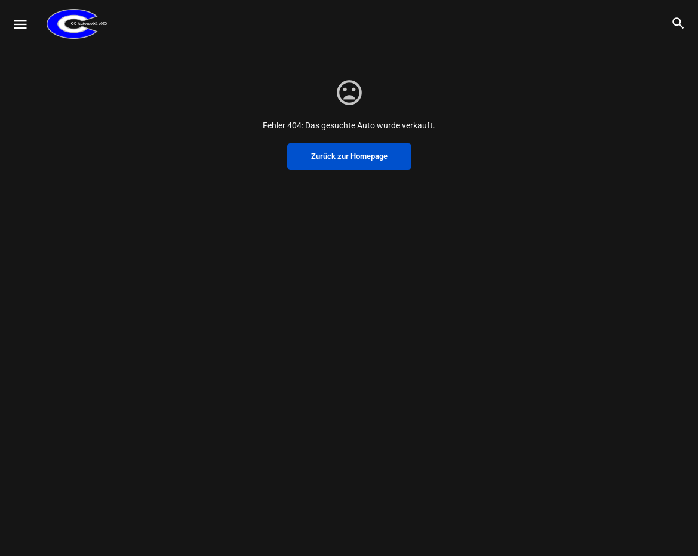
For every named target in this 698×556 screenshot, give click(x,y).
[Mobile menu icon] (20, 24)
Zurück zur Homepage (349, 156)
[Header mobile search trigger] (678, 23)
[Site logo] (78, 24)
